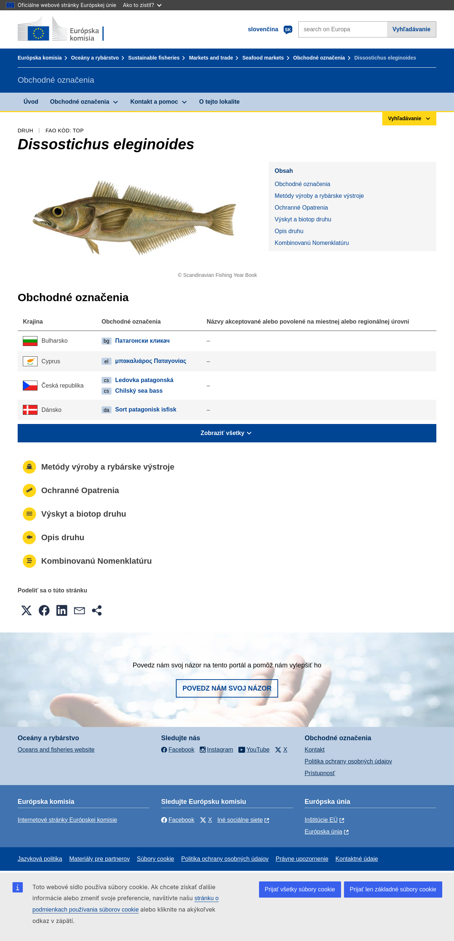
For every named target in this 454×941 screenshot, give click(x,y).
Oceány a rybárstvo (95, 58)
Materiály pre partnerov (99, 859)
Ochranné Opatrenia (301, 207)
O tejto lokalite (219, 102)
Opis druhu (288, 231)
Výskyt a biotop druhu (302, 219)
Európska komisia (40, 58)
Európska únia (323, 831)
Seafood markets (263, 58)
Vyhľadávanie (411, 29)
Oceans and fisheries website (56, 749)
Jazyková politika (40, 859)
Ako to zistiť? (142, 5)
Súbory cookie (155, 859)
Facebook (177, 820)
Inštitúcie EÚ (321, 820)
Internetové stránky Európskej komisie (67, 820)
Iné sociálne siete (240, 820)
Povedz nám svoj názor (227, 688)
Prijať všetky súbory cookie (300, 889)
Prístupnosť (320, 773)
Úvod (31, 102)
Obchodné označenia (319, 58)
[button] (26, 610)
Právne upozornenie (302, 859)
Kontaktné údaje (357, 859)
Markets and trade (211, 58)
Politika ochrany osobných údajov (348, 761)
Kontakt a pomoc (154, 102)
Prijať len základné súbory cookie (393, 889)
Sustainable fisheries (154, 58)
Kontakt (314, 749)
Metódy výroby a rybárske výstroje (319, 196)
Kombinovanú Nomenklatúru (311, 243)
